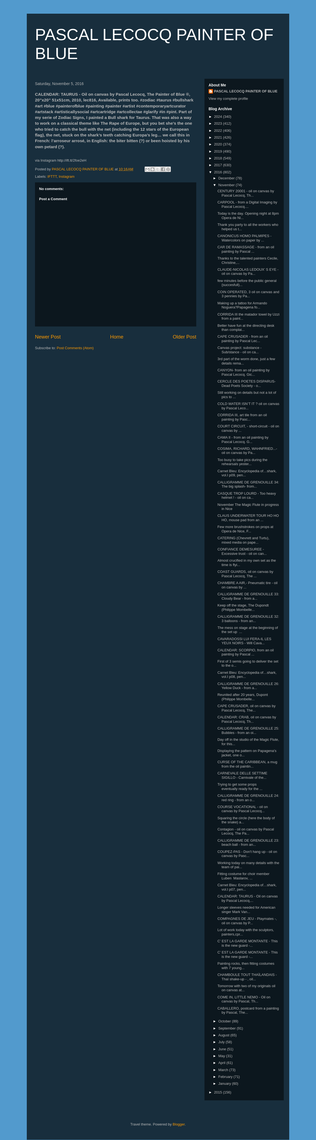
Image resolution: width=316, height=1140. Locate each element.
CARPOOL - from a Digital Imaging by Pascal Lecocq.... (247, 204)
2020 (218, 144)
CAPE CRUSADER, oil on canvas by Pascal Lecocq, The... (246, 708)
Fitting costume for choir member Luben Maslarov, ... (243, 876)
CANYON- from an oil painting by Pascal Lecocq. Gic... (243, 372)
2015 (218, 1092)
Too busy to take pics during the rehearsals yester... (242, 462)
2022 (218, 131)
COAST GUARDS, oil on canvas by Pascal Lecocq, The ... (245, 574)
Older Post (184, 337)
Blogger (179, 1124)
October (225, 1021)
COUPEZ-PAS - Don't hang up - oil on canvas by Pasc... (247, 854)
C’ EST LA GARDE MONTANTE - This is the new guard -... (247, 943)
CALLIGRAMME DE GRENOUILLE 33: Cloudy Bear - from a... (248, 596)
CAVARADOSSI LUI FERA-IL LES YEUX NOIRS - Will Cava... (244, 641)
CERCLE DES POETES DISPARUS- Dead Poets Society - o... (246, 383)
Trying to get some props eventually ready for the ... (239, 786)
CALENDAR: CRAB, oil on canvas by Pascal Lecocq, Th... (246, 719)
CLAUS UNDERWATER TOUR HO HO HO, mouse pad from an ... (248, 518)
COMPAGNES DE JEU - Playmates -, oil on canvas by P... (247, 921)
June (222, 1049)
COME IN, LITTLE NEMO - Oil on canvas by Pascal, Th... (243, 999)
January (225, 1083)
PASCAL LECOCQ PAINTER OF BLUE (245, 91)
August (224, 1035)
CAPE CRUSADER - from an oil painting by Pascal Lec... (242, 338)
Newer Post (48, 337)
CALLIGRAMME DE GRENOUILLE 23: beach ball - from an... (248, 842)
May (222, 1056)
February (226, 1077)
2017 (218, 165)
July (222, 1042)
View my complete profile (228, 99)
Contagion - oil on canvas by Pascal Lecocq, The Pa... (245, 831)
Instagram (67, 176)
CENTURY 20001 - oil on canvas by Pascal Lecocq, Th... (245, 193)
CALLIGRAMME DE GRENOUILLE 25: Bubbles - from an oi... (248, 730)
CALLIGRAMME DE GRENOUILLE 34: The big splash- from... (248, 484)
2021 (218, 137)
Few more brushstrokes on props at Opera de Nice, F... (245, 529)
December (227, 178)
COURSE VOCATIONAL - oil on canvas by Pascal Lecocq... (242, 809)
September (227, 1028)
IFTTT (52, 176)
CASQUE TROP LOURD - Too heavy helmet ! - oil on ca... (246, 495)
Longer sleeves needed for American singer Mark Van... (246, 909)
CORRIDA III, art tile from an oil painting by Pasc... (242, 417)
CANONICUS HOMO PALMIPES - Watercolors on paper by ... (244, 238)
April (222, 1063)
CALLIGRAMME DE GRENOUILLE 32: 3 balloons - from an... (248, 618)
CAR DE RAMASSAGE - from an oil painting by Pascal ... (245, 249)
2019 (218, 151)
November (227, 185)
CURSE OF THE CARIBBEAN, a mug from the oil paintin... (247, 764)
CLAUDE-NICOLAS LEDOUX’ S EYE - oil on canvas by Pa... (247, 271)
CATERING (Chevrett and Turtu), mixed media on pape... (243, 540)
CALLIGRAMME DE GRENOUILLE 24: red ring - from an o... (248, 798)
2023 (218, 123)
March (223, 1070)
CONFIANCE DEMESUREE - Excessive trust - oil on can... (242, 551)
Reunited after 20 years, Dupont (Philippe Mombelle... (242, 697)
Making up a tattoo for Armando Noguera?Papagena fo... (242, 305)
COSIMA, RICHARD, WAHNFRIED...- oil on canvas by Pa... (247, 451)
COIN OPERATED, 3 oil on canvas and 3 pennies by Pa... (248, 294)
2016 (218, 172)
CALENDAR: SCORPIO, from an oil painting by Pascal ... (245, 652)
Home (117, 337)
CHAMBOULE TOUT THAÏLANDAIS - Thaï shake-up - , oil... (247, 977)
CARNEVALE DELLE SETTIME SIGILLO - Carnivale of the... (242, 775)
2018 (218, 158)
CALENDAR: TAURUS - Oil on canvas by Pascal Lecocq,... (247, 898)
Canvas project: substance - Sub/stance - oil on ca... (239, 350)
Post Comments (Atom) (75, 348)
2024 (218, 117)
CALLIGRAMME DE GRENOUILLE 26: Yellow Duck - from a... (248, 686)
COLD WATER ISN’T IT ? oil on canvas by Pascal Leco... (248, 406)
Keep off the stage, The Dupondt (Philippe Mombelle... (242, 607)
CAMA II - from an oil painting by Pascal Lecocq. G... (242, 439)
